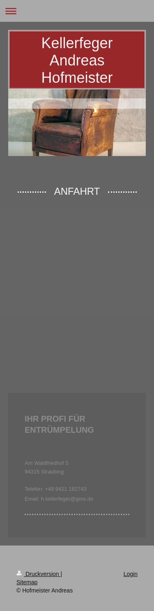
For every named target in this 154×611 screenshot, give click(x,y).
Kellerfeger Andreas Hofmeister (77, 60)
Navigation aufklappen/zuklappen (77, 11)
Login (131, 574)
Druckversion (38, 574)
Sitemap (26, 582)
